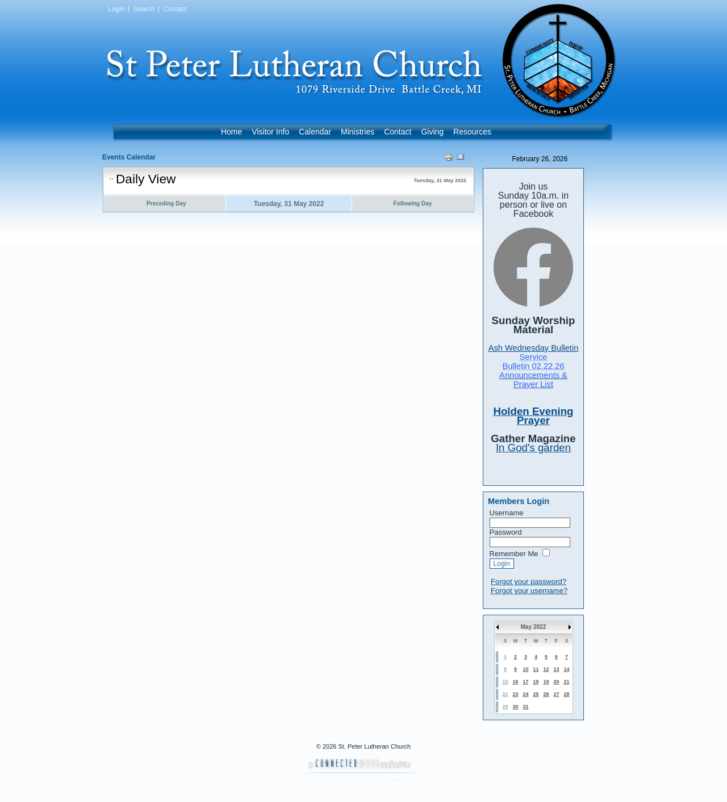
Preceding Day (166, 203)
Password (506, 532)
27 (556, 694)
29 (505, 706)
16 (515, 682)
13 (556, 669)
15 (505, 682)
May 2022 (533, 627)
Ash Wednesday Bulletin (533, 347)
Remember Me (514, 553)
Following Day (413, 203)
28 (566, 694)
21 (566, 682)
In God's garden (533, 448)
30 (515, 706)
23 (515, 694)
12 (546, 669)
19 (546, 682)
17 (525, 682)
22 (505, 694)
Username (507, 513)
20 (556, 682)
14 (566, 669)
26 (546, 694)
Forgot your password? (528, 581)
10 (525, 669)
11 (535, 669)
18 (535, 682)
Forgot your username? (529, 590)
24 (525, 694)
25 (535, 694)
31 (525, 706)
